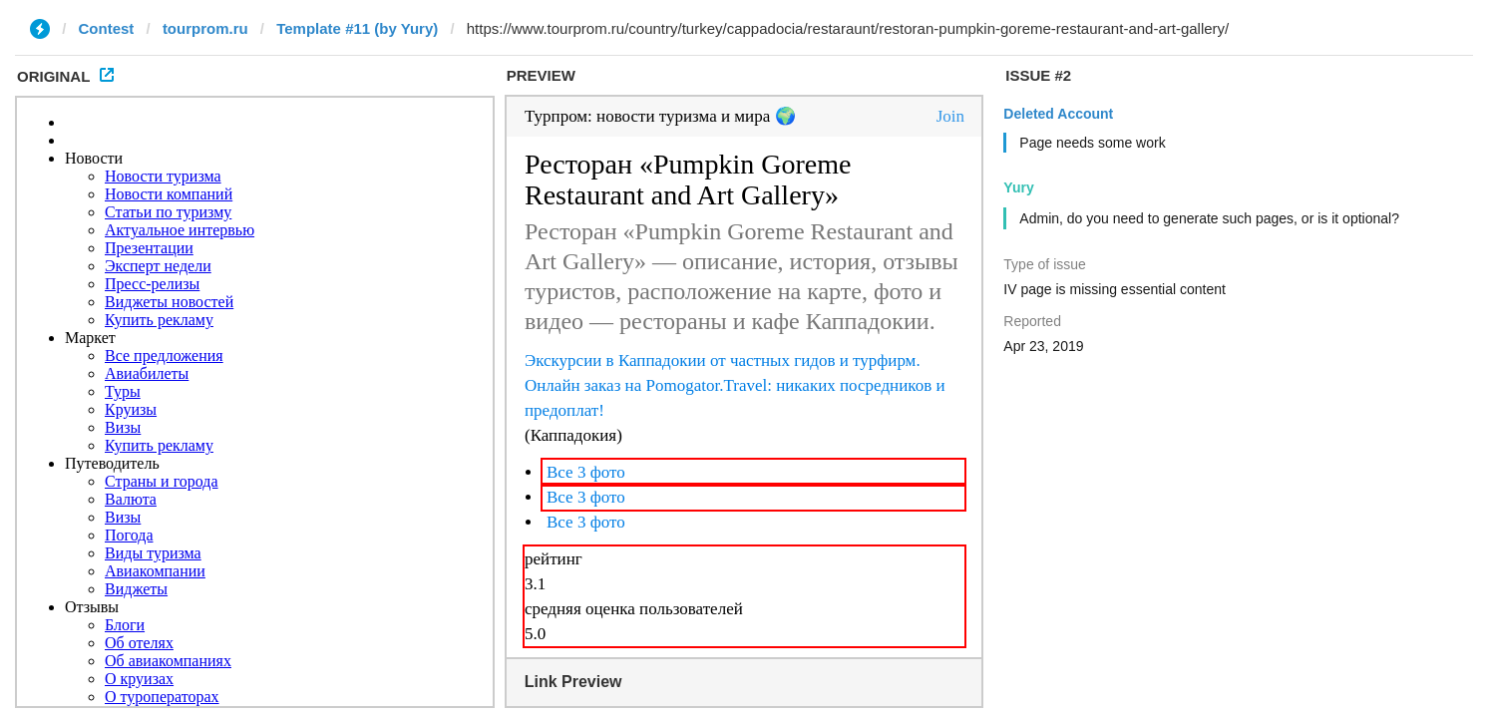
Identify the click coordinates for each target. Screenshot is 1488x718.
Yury (1018, 187)
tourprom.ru (205, 28)
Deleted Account (1058, 114)
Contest (107, 28)
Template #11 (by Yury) (357, 28)
